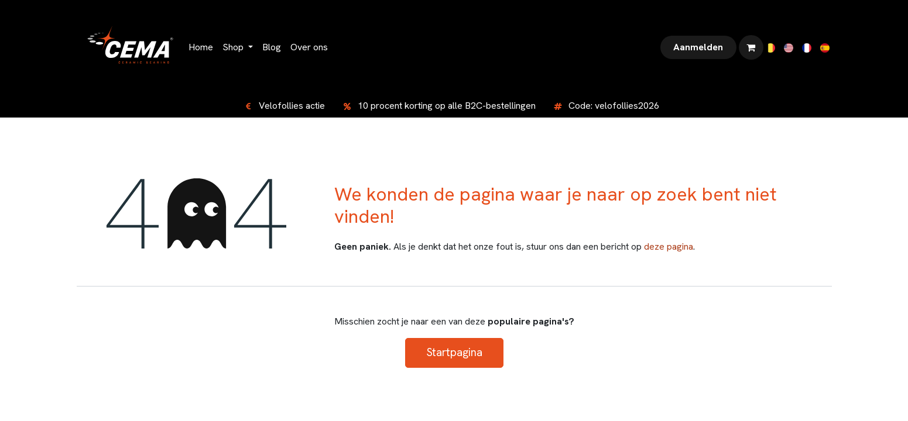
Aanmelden (698, 47)
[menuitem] (201, 47)
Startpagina (454, 352)
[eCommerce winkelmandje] (751, 47)
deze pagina (668, 246)
